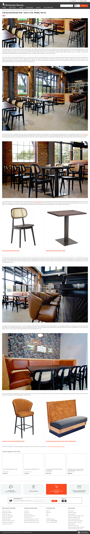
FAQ (47, 514)
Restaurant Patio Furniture (8, 520)
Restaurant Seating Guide (74, 517)
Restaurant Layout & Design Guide (76, 515)
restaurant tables (38, 201)
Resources (7, 10)
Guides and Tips (27, 517)
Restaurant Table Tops (7, 517)
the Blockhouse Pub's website (57, 446)
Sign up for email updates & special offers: (22, 500)
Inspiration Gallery (72, 512)
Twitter (65, 501)
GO (54, 500)
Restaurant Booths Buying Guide (31, 520)
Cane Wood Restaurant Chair (10, 250)
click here (56, 492)
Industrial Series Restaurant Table (55, 250)
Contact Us (48, 512)
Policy (47, 515)
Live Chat (73, 1)
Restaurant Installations (15, 10)
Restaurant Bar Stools (7, 512)
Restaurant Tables (6, 514)
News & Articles (27, 514)
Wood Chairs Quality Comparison (75, 520)
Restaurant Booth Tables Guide (75, 528)
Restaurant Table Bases (7, 515)
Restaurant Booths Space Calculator (76, 527)
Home (3, 10)
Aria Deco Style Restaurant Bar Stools (13, 441)
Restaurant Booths (6, 519)
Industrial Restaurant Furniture (31, 519)
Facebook (63, 501)
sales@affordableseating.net (79, 491)
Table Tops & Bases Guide (74, 519)
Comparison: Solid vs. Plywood (74, 522)
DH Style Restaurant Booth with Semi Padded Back (61, 441)
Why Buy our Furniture (73, 525)
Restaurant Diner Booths (7, 522)
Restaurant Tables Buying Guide (31, 522)
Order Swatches (71, 514)
